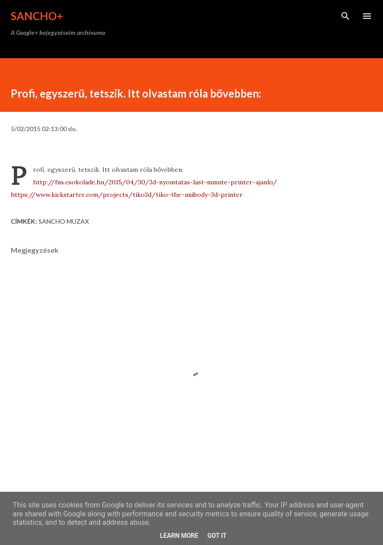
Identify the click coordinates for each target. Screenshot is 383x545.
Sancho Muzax (63, 221)
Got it (217, 535)
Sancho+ (37, 15)
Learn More (179, 535)
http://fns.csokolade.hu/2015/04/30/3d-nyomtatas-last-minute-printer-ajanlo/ (155, 182)
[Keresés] (345, 16)
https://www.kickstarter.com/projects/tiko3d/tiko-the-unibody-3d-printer (127, 195)
